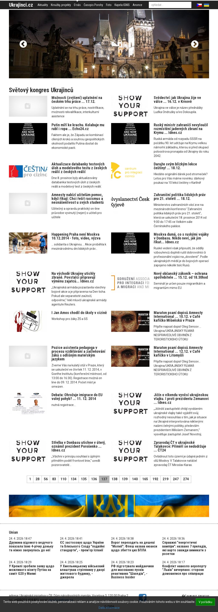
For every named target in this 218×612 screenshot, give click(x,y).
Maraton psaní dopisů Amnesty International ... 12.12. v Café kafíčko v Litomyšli (178, 351)
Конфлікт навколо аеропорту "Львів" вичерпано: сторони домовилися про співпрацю (184, 570)
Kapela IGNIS (122, 5)
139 (125, 479)
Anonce (137, 5)
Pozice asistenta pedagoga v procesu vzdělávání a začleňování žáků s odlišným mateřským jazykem (78, 353)
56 (46, 479)
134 (73, 479)
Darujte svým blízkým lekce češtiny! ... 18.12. (175, 166)
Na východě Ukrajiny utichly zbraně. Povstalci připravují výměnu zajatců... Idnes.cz (73, 277)
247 (176, 479)
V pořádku (205, 602)
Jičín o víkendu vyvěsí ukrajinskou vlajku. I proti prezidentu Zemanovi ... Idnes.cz (181, 399)
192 (155, 479)
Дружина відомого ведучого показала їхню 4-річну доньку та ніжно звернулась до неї (31, 546)
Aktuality (42, 5)
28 (37, 479)
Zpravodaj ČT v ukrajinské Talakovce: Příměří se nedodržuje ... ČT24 (180, 446)
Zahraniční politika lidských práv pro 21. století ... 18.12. (180, 196)
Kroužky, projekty (61, 5)
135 (84, 479)
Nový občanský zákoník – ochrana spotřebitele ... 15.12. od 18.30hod (181, 275)
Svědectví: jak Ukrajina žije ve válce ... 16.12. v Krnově (177, 99)
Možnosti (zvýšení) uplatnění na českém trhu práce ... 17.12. (77, 99)
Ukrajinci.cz (21, 5)
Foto (109, 5)
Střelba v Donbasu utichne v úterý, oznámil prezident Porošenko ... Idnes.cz (79, 446)
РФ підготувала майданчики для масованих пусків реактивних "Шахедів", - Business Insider (132, 571)
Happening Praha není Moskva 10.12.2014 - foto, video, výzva (76, 236)
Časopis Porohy (93, 5)
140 (135, 479)
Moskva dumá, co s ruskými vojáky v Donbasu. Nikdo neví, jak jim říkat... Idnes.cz (181, 238)
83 (54, 479)
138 (114, 479)
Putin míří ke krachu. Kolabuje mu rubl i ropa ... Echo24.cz (78, 127)
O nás (77, 5)
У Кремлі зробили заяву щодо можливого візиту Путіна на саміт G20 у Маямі (31, 570)
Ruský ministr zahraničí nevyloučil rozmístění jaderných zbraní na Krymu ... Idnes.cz (181, 129)
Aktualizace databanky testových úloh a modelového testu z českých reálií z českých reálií (79, 168)
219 (165, 479)
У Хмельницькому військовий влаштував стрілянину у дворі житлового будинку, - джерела (82, 571)
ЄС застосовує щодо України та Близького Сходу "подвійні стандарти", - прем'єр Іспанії (82, 546)
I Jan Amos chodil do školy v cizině (79, 312)
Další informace (109, 607)
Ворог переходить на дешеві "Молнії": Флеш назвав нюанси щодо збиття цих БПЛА (134, 546)
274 (186, 479)
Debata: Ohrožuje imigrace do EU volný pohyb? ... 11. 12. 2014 (77, 397)
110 (63, 479)
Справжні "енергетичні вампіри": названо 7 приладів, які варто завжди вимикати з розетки (184, 548)
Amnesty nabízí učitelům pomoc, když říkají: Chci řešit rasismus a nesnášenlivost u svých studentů (78, 198)
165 (145, 479)
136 (94, 479)
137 (104, 479)
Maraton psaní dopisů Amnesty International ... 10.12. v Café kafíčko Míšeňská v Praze (178, 316)
